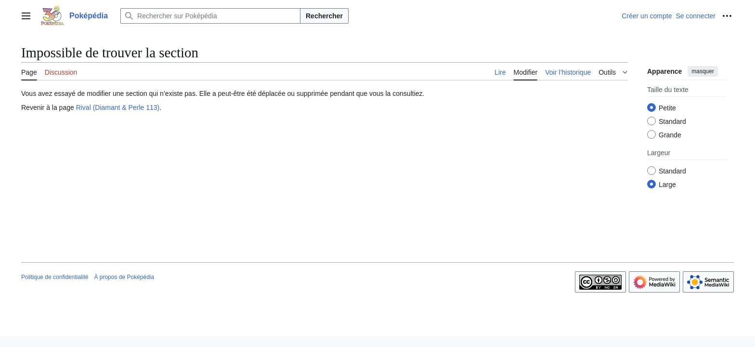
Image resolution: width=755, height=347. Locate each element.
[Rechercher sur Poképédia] (210, 16)
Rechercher (324, 16)
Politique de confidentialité (54, 277)
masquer (702, 71)
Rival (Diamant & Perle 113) (118, 107)
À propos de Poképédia (124, 277)
